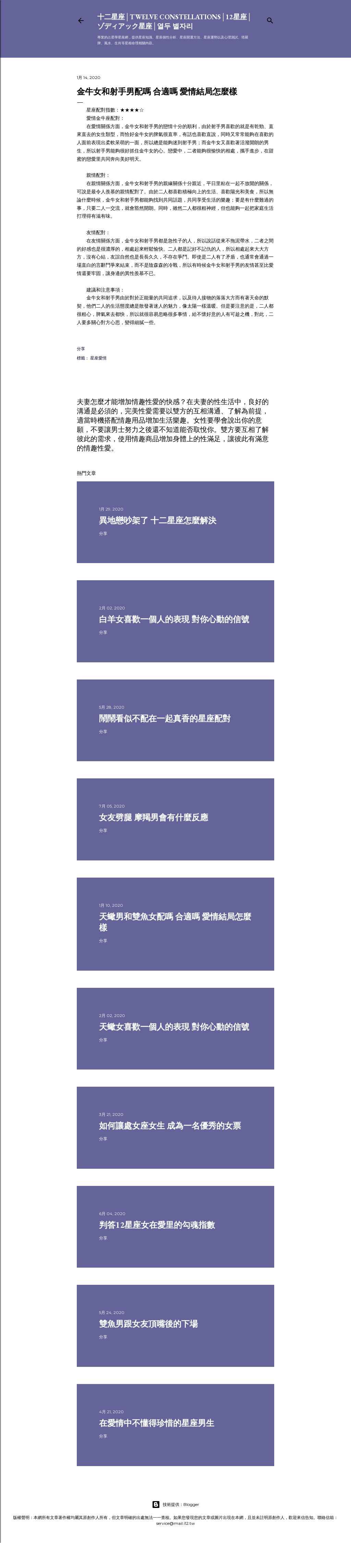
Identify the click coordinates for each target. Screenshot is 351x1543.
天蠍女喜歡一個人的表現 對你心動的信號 (174, 1026)
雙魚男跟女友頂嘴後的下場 (148, 1323)
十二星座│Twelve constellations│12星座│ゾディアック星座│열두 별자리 (174, 21)
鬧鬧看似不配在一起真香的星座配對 (165, 718)
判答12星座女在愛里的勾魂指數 (157, 1225)
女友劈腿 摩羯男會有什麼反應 (153, 817)
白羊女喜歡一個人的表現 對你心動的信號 (174, 619)
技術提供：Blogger (175, 1504)
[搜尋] (270, 19)
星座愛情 (98, 358)
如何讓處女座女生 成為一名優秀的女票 (170, 1125)
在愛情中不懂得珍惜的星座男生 (156, 1423)
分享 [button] (81, 348)
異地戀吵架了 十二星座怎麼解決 (157, 520)
